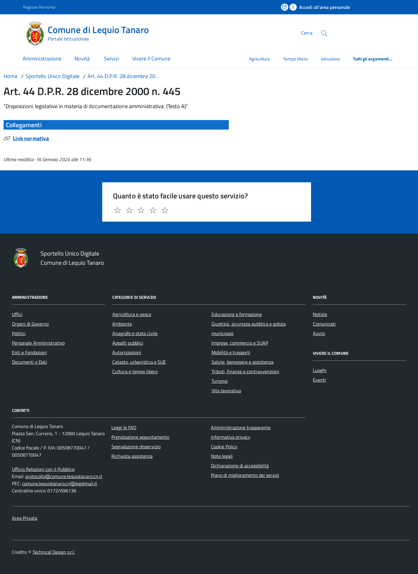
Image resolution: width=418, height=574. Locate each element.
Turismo (220, 381)
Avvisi (319, 333)
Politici (19, 333)
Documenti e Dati (29, 361)
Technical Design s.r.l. (53, 552)
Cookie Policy (224, 446)
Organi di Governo (30, 323)
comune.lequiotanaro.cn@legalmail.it (59, 483)
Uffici (17, 314)
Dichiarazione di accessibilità (240, 465)
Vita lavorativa (226, 390)
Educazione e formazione (237, 314)
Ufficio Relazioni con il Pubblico (43, 469)
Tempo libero (295, 58)
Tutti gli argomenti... (373, 58)
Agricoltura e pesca (131, 314)
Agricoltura (259, 58)
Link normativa (31, 138)
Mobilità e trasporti (231, 352)
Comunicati (324, 323)
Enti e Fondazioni (29, 352)
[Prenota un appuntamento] (285, 7)
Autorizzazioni (126, 352)
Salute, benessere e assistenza (243, 361)
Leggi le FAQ (123, 427)
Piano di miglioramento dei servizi (245, 475)
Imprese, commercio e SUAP (240, 342)
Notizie (320, 314)
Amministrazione (42, 59)
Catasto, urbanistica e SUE (139, 361)
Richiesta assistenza (132, 456)
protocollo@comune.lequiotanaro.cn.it (63, 476)
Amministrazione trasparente (241, 427)
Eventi (319, 379)
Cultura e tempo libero (135, 371)
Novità (82, 59)
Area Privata (24, 518)
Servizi (111, 59)
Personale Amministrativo (38, 342)
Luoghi (320, 370)
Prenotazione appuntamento (140, 437)
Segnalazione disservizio (136, 446)
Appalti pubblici (127, 342)
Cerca (307, 32)
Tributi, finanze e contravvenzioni (245, 371)
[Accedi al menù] (12, 32)
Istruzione (330, 58)
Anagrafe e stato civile (135, 333)
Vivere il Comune (151, 59)
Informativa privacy (230, 437)
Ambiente (122, 323)
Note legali (222, 456)
